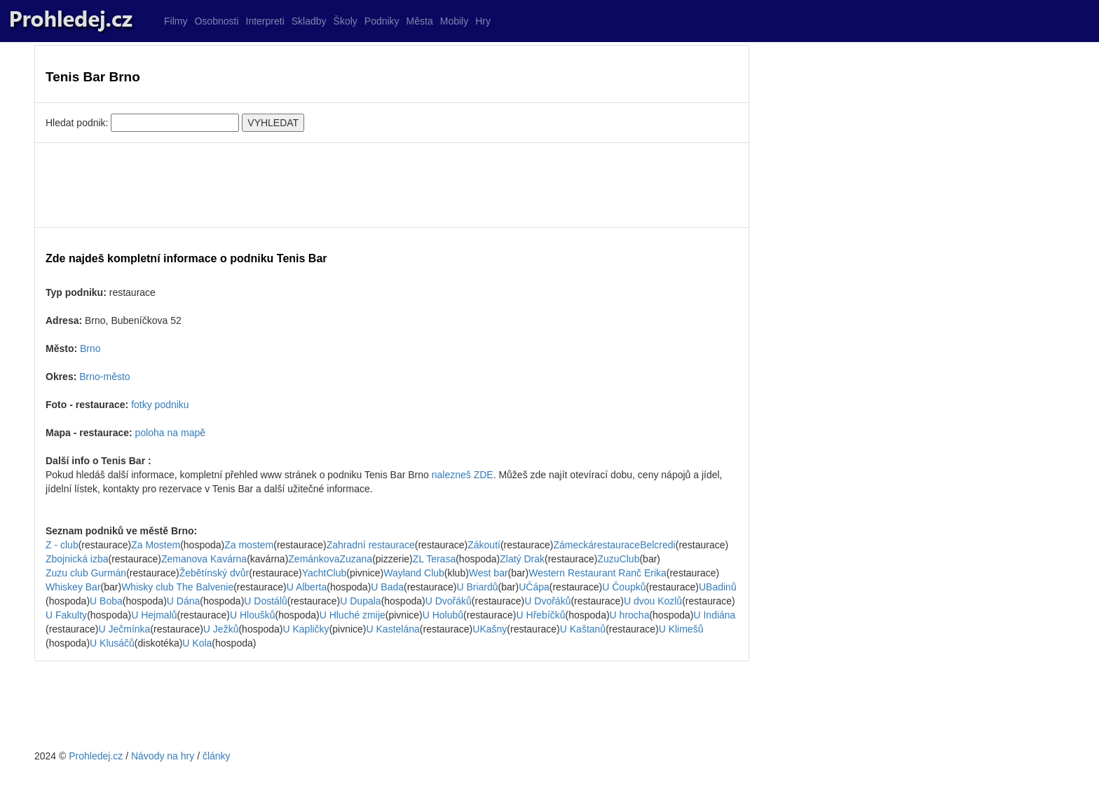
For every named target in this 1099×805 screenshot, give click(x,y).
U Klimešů (681, 629)
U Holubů (443, 615)
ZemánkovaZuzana (330, 558)
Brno (90, 348)
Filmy (175, 21)
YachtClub (324, 573)
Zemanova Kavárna (204, 558)
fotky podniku (160, 404)
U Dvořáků (448, 601)
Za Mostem (155, 544)
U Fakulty (66, 615)
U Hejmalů (154, 615)
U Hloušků (252, 615)
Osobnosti (216, 21)
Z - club (62, 544)
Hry (483, 21)
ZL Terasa (434, 558)
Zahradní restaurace (371, 544)
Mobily (454, 21)
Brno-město (104, 376)
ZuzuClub (619, 558)
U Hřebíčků (541, 615)
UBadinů (718, 587)
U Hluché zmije (352, 615)
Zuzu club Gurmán (86, 573)
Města (420, 21)
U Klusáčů (112, 643)
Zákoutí (483, 544)
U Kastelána (393, 629)
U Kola (197, 643)
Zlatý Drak (522, 558)
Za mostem (248, 544)
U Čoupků (624, 587)
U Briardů (477, 587)
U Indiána (714, 615)
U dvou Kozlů (653, 601)
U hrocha (630, 615)
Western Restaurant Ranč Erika (597, 573)
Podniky (382, 21)
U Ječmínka (124, 629)
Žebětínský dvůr (214, 573)
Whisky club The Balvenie (177, 587)
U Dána (183, 601)
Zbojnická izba (77, 558)
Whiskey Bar (73, 587)
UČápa (534, 587)
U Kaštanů (583, 629)
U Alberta (307, 587)
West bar (488, 573)
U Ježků (221, 629)
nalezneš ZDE (462, 474)
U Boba (106, 601)
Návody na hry (162, 756)
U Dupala (360, 601)
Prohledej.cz (96, 756)
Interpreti (265, 21)
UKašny (489, 629)
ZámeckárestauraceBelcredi (614, 544)
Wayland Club (413, 573)
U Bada (387, 587)
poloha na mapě (170, 432)
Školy (345, 21)
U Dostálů (265, 601)
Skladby (309, 21)
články (217, 756)
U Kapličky (305, 629)
